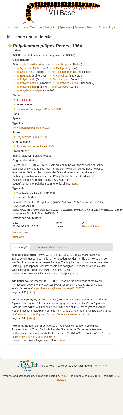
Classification (20, 59)
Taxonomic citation (24, 197)
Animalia (30, 64)
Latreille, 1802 (30, 137)
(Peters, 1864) (36, 109)
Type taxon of (20, 123)
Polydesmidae (26, 86)
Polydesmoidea (67, 83)
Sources (79, 27)
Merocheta (60, 75)
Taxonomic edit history (26, 218)
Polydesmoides (27, 83)
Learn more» (101, 365)
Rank (15, 113)
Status (16, 95)
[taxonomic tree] (20, 232)
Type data (18, 188)
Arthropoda (62, 64)
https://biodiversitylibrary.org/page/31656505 (58, 288)
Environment (20, 151)
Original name (21, 141)
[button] (10, 46)
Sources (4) (20, 247)
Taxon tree (36, 27)
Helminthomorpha (63, 71)
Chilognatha (25, 71)
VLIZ (64, 375)
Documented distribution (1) (50, 247)
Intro (9, 27)
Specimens (66, 27)
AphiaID (17, 50)
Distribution (50, 27)
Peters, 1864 (31, 127)
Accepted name (22, 104)
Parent (16, 132)
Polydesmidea (58, 79)
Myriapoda (24, 68)
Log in (112, 27)
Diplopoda (60, 68)
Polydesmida (25, 79)
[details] (75, 183)
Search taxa (21, 27)
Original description (24, 160)
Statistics (91, 27)
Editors (103, 27)
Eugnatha (23, 75)
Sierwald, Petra (90, 226)
